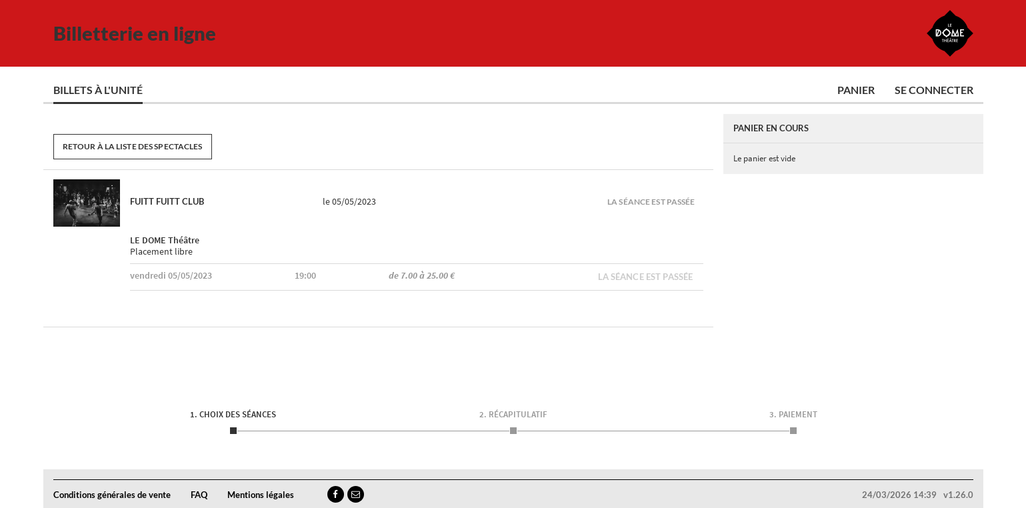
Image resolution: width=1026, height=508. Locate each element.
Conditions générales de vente (112, 494)
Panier (856, 89)
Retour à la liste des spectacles (133, 146)
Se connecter (934, 89)
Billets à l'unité (98, 89)
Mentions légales (260, 494)
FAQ (199, 494)
